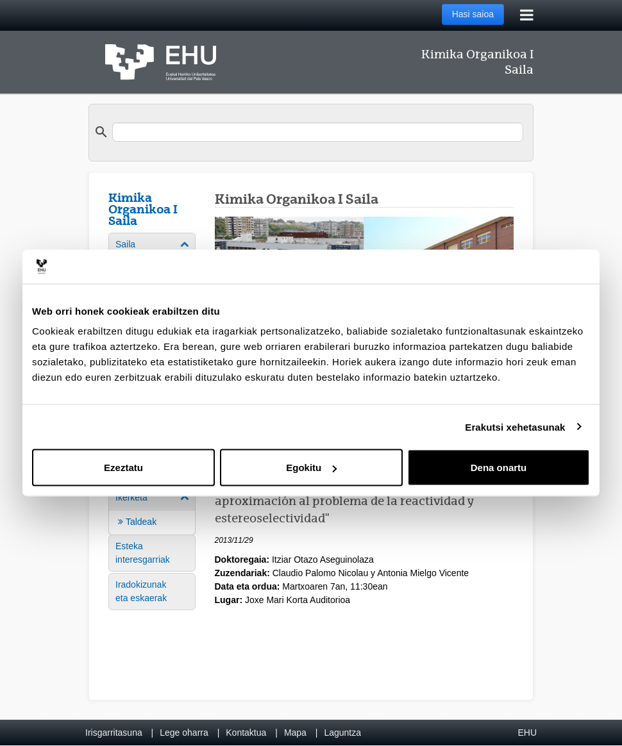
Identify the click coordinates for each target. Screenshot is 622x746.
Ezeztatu (123, 467)
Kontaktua (246, 732)
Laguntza (342, 732)
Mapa (295, 732)
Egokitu (311, 467)
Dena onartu (499, 467)
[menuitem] (152, 509)
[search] (317, 132)
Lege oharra (184, 732)
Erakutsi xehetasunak (515, 426)
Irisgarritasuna (113, 732)
